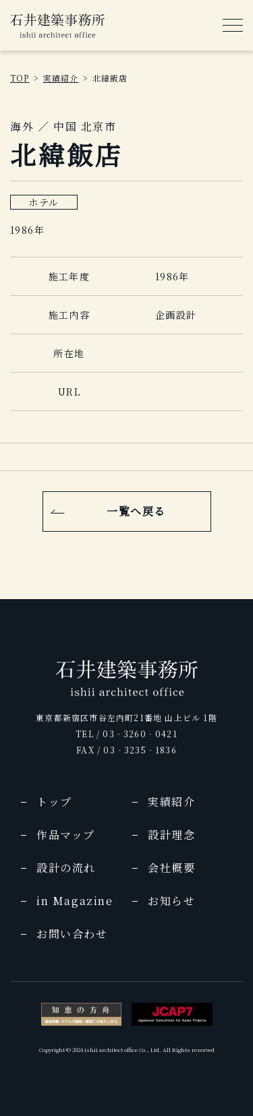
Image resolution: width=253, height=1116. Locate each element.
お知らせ (171, 900)
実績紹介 (61, 78)
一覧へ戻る (136, 511)
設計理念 (171, 834)
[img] (57, 25)
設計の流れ (66, 867)
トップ (54, 801)
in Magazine (74, 900)
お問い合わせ (72, 933)
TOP (20, 78)
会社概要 (171, 867)
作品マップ (65, 834)
